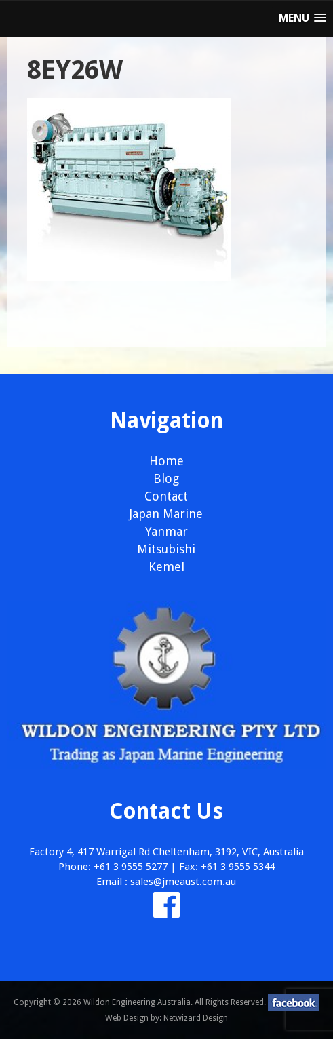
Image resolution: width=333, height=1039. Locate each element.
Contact (166, 496)
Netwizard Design (195, 1018)
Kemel (166, 567)
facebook (293, 1002)
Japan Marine (166, 514)
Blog (166, 478)
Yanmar (166, 531)
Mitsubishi (166, 549)
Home (166, 461)
